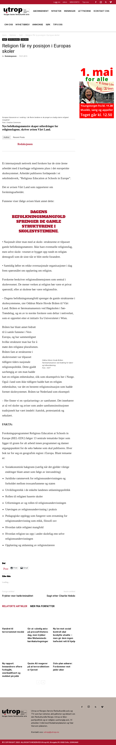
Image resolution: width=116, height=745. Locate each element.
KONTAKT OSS (101, 11)
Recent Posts (19, 137)
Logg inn (56, 2)
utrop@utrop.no (51, 732)
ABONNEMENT (41, 11)
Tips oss (85, 2)
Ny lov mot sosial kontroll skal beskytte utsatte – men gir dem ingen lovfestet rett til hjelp (64, 635)
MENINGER (69, 11)
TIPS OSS (57, 24)
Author (6, 137)
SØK (48, 24)
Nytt (21, 35)
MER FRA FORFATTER (42, 606)
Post (5, 568)
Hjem (4, 35)
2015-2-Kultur (14, 39)
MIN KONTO (74, 2)
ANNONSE (37, 24)
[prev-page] (38, 682)
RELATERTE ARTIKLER (14, 606)
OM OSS (8, 24)
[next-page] (43, 682)
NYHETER (56, 11)
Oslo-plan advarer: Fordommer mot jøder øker (62, 666)
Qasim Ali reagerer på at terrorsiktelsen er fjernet (38, 666)
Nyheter (13, 35)
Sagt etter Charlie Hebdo (61, 595)
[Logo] (16, 10)
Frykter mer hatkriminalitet (17, 595)
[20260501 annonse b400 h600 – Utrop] (96, 117)
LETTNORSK (84, 11)
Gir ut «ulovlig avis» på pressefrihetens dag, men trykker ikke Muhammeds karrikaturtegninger (37, 635)
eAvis (65, 2)
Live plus (24, 39)
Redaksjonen (11, 56)
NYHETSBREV (23, 24)
